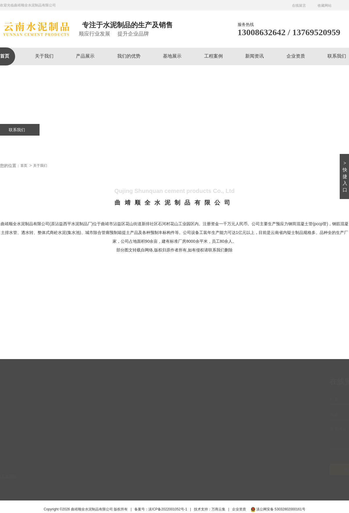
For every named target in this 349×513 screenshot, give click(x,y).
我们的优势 (128, 56)
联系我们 (336, 56)
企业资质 (295, 56)
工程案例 (213, 56)
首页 (4, 56)
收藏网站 (325, 5)
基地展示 (172, 56)
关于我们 (44, 56)
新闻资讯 (254, 56)
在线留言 (299, 5)
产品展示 (85, 56)
